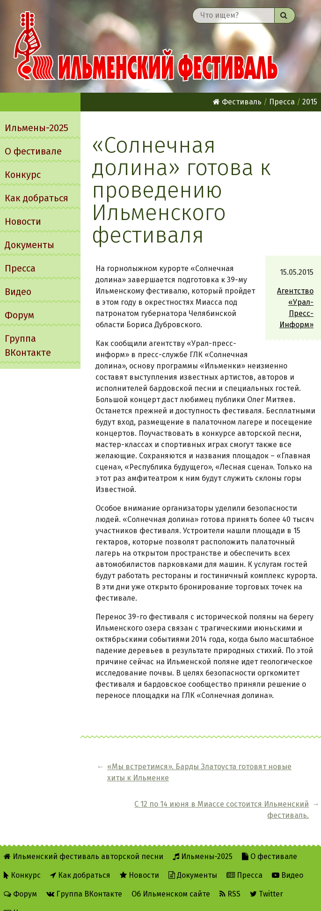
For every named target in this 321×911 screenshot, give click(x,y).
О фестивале (33, 151)
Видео (18, 291)
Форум (19, 315)
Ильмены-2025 (36, 127)
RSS (230, 878)
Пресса (20, 268)
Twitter (266, 878)
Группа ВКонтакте (28, 345)
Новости (23, 221)
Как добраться (36, 198)
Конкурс (23, 174)
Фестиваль (237, 101)
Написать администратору (57, 897)
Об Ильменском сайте (170, 878)
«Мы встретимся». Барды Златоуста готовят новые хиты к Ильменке (153, 777)
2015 (309, 101)
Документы (29, 244)
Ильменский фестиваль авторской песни (146, 46)
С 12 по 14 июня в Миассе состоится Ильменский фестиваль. (276, 783)
